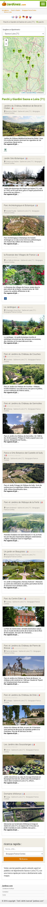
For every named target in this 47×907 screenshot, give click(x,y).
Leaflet (23, 92)
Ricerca (23, 862)
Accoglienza (5, 10)
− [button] (6, 44)
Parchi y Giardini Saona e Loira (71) (21, 101)
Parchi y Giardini (15, 10)
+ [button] (6, 40)
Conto (4, 898)
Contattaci (5, 895)
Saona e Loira (8, 12)
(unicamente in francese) (20, 111)
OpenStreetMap (31, 92)
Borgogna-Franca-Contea (29, 10)
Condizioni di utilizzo (8, 891)
